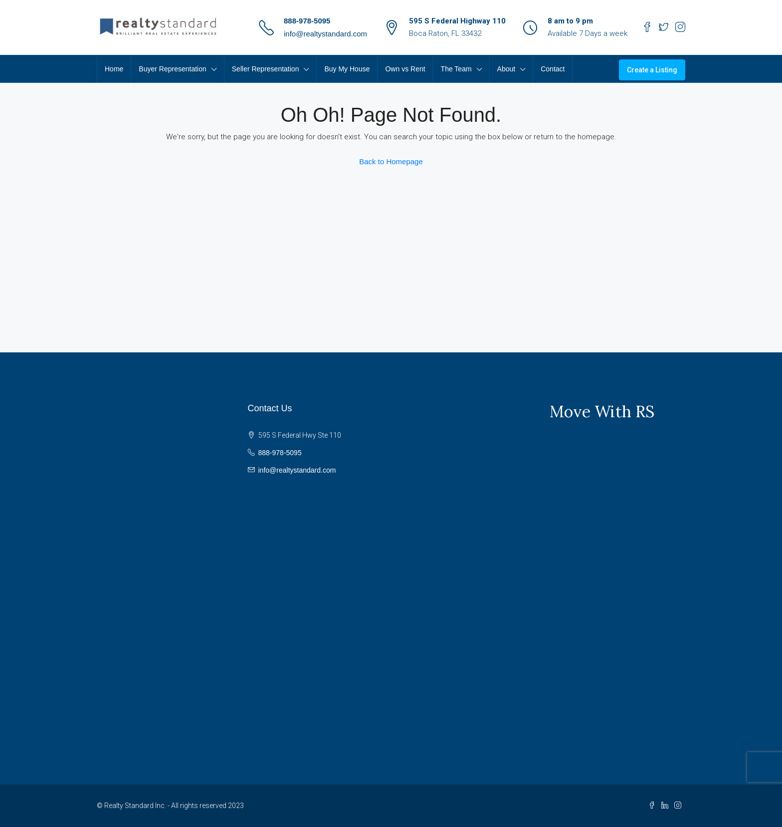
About (506, 69)
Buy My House (347, 69)
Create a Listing (652, 70)
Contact (553, 69)
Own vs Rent (405, 69)
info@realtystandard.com (325, 33)
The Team (456, 69)
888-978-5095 (307, 20)
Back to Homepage (391, 161)
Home (114, 69)
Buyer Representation (172, 69)
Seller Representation (265, 69)
